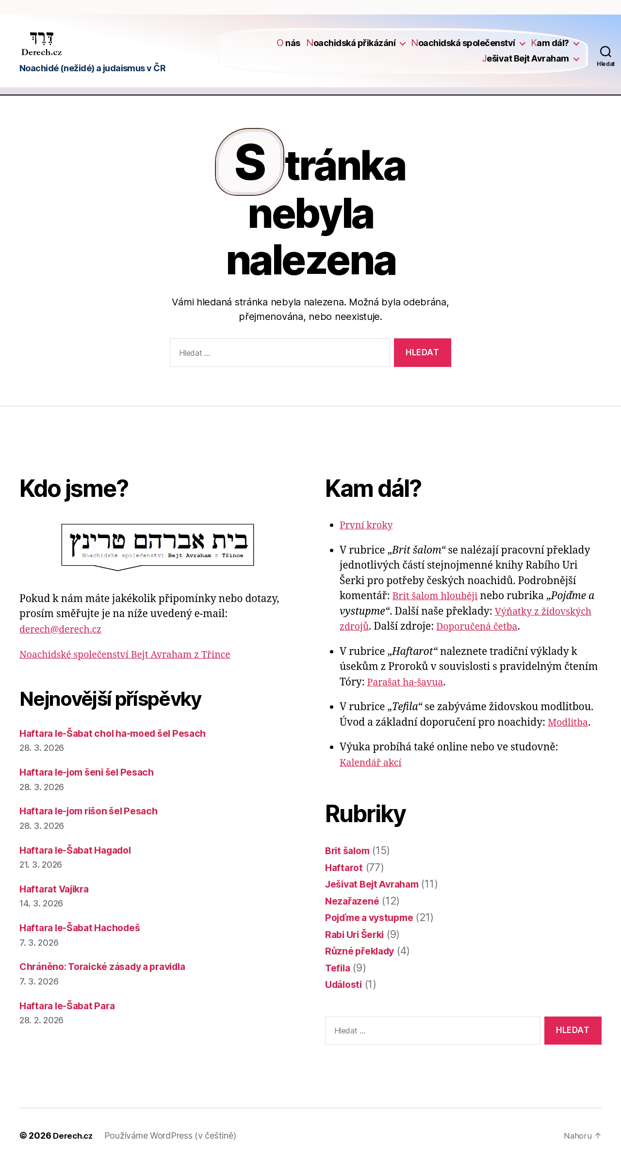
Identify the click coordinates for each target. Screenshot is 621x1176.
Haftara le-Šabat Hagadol (80, 863)
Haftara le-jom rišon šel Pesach (95, 824)
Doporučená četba (483, 639)
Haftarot (345, 880)
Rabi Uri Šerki (357, 947)
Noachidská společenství (463, 49)
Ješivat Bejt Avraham (525, 64)
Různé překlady (362, 964)
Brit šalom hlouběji (438, 609)
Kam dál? (550, 49)
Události (345, 997)
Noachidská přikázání (350, 49)
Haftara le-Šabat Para (71, 1018)
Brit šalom (349, 864)
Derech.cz (74, 1149)
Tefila (338, 980)
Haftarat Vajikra (57, 902)
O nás (288, 49)
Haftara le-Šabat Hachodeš (84, 941)
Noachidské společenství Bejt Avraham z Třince (133, 667)
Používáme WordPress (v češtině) (174, 1149)
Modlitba (569, 735)
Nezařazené (353, 913)
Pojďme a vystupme (373, 930)
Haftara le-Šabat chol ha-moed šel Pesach (121, 746)
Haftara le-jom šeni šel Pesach (93, 785)
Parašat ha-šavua (408, 694)
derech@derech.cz (64, 642)
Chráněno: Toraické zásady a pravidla (110, 979)
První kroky (368, 538)
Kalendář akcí (373, 775)
